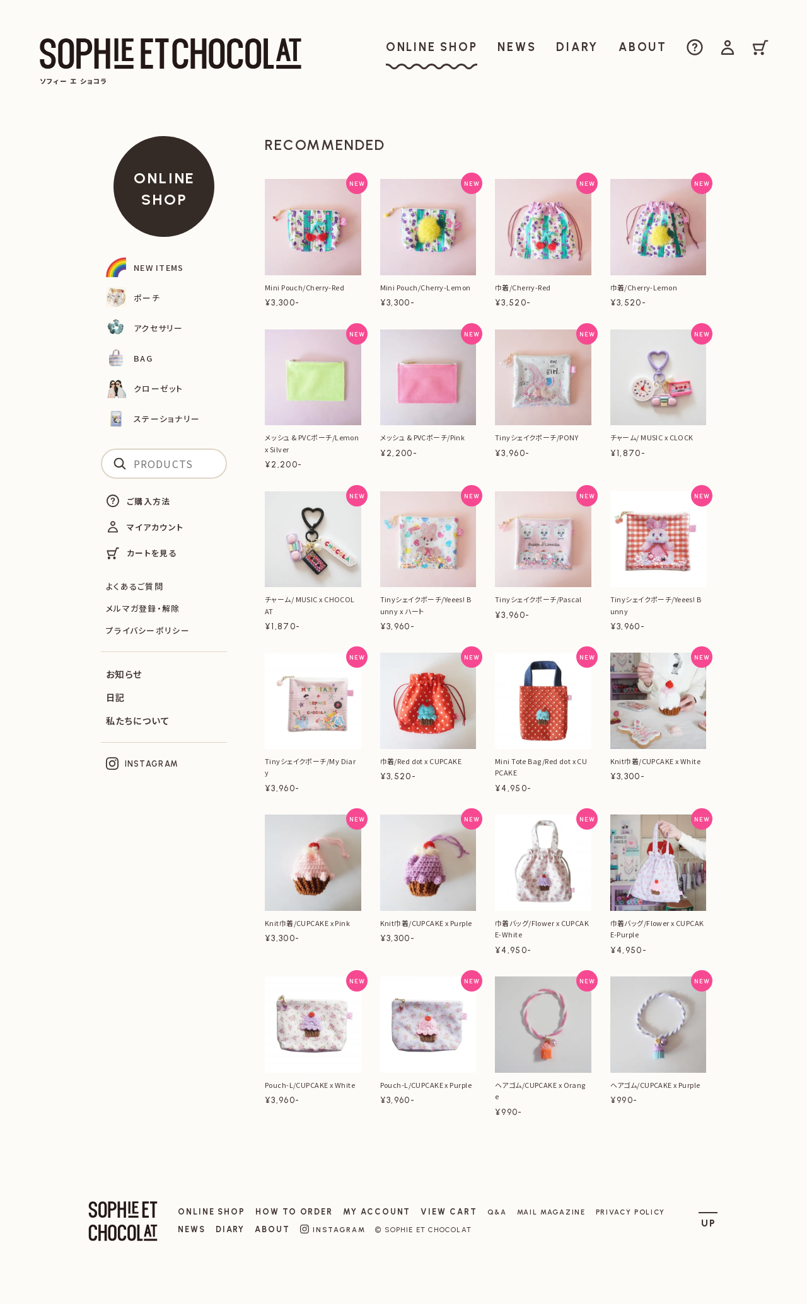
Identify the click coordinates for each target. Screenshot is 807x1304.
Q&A (497, 1212)
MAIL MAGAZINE (551, 1212)
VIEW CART (449, 1211)
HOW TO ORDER (294, 1211)
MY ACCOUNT (376, 1211)
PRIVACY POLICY (631, 1212)
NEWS (192, 1229)
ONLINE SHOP (164, 189)
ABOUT (272, 1229)
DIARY (230, 1229)
